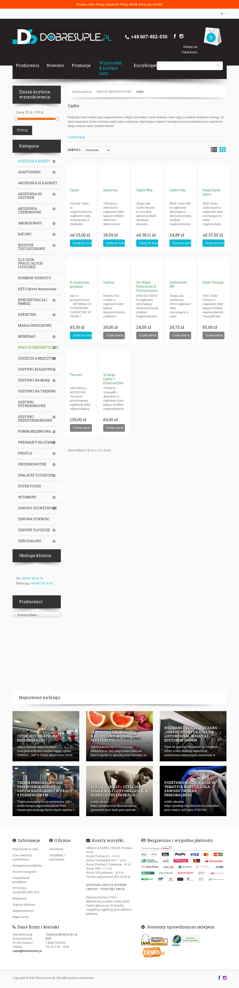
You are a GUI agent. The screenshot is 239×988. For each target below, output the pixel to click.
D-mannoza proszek (79, 284)
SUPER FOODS (29, 486)
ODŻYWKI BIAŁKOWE (35, 369)
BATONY (25, 234)
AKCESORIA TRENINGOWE (29, 210)
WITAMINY (27, 497)
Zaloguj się (190, 46)
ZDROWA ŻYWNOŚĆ (33, 519)
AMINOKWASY (30, 223)
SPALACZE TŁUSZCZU (35, 475)
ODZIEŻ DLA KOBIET (34, 161)
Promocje (81, 65)
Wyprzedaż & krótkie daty (110, 68)
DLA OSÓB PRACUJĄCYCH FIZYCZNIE (30, 263)
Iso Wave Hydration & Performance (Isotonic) (147, 288)
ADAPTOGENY (29, 172)
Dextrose (110, 190)
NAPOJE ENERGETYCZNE (114, 91)
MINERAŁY (27, 336)
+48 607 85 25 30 (32, 578)
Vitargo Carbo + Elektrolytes (113, 379)
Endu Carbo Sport (212, 192)
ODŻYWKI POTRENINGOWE (32, 404)
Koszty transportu (24, 871)
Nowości (55, 65)
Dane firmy (56, 849)
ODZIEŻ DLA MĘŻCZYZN (37, 358)
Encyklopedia (148, 65)
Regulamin (20, 898)
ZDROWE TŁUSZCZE (34, 530)
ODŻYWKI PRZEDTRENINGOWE (35, 418)
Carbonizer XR (179, 284)
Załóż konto (189, 52)
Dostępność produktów (27, 865)
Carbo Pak (178, 190)
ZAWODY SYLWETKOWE (37, 508)
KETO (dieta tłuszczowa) (37, 289)
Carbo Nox (144, 190)
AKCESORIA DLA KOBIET (37, 183)
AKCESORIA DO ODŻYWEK (30, 196)
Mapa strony (21, 917)
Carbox (108, 282)
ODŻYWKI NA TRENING (37, 391)
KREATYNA (27, 314)
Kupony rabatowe (24, 904)
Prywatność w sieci (25, 849)
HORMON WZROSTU (34, 278)
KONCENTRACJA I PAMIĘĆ (32, 301)
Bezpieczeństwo (23, 910)
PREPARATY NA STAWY (36, 442)
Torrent (76, 375)
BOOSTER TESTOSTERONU (31, 247)
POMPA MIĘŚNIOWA (34, 431)
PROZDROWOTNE (32, 464)
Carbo (140, 91)
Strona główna (82, 91)
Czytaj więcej (76, 137)
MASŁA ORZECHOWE (34, 325)
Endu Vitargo (213, 282)
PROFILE (25, 453)
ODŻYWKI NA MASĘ (34, 380)
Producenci (27, 65)
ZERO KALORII (29, 541)
